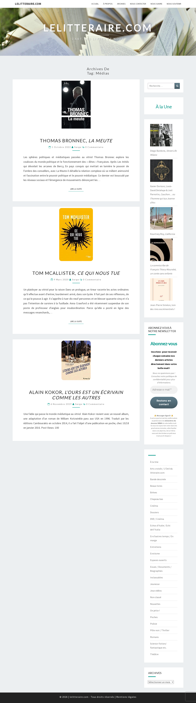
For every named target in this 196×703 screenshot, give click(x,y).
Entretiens (155, 546)
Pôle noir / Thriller (159, 630)
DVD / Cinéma (157, 518)
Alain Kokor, (76, 394)
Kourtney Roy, (162, 233)
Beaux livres (156, 485)
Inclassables (156, 577)
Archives (121, 3)
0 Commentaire (94, 147)
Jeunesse (155, 584)
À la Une (154, 461)
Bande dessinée (158, 479)
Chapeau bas (156, 499)
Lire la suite (77, 188)
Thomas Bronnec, (76, 140)
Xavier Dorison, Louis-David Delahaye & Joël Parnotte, (162, 194)
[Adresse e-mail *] (164, 390)
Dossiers (154, 512)
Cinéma (154, 505)
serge (77, 147)
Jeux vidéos (156, 590)
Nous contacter (138, 3)
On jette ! (155, 610)
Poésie (153, 623)
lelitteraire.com (28, 4)
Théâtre (154, 654)
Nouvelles (155, 603)
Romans (154, 636)
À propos (108, 3)
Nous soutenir (174, 3)
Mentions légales (126, 696)
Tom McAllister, (76, 273)
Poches (154, 617)
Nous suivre (156, 3)
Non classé (155, 597)
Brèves (153, 492)
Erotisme (155, 553)
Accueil (95, 3)
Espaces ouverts (158, 560)
